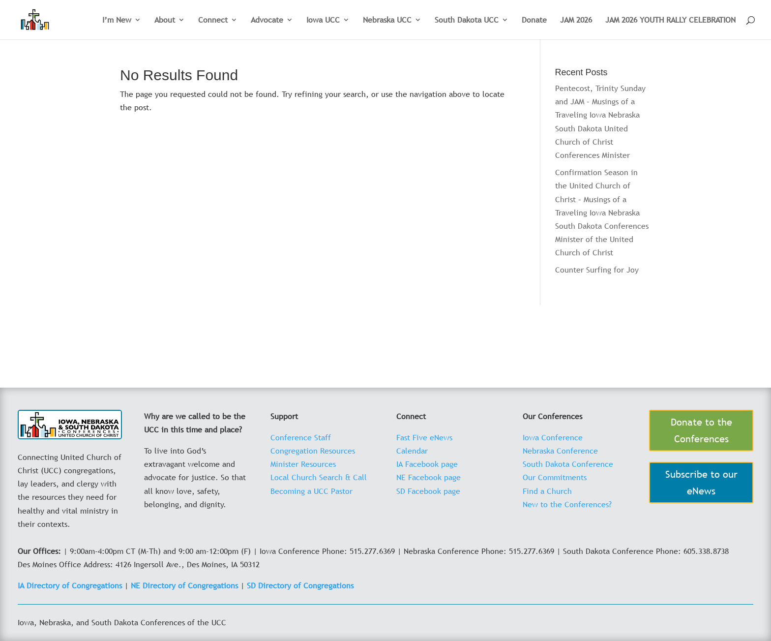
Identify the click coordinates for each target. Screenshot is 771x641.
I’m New (116, 20)
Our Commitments (555, 477)
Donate (534, 20)
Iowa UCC (323, 20)
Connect (213, 20)
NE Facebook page (428, 477)
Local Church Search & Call (318, 477)
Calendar (412, 450)
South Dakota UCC (467, 20)
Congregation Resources (312, 450)
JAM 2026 (576, 20)
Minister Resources (303, 463)
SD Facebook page (428, 491)
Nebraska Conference (560, 450)
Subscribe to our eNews (701, 482)
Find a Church (547, 491)
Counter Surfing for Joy (597, 269)
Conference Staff (300, 437)
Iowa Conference (553, 437)
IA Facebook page (427, 463)
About (164, 20)
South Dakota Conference (568, 463)
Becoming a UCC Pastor (311, 491)
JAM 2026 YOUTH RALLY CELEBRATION (670, 20)
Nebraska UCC (387, 20)
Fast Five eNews (424, 437)
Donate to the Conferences (701, 430)
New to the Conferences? (567, 504)
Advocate (267, 20)
